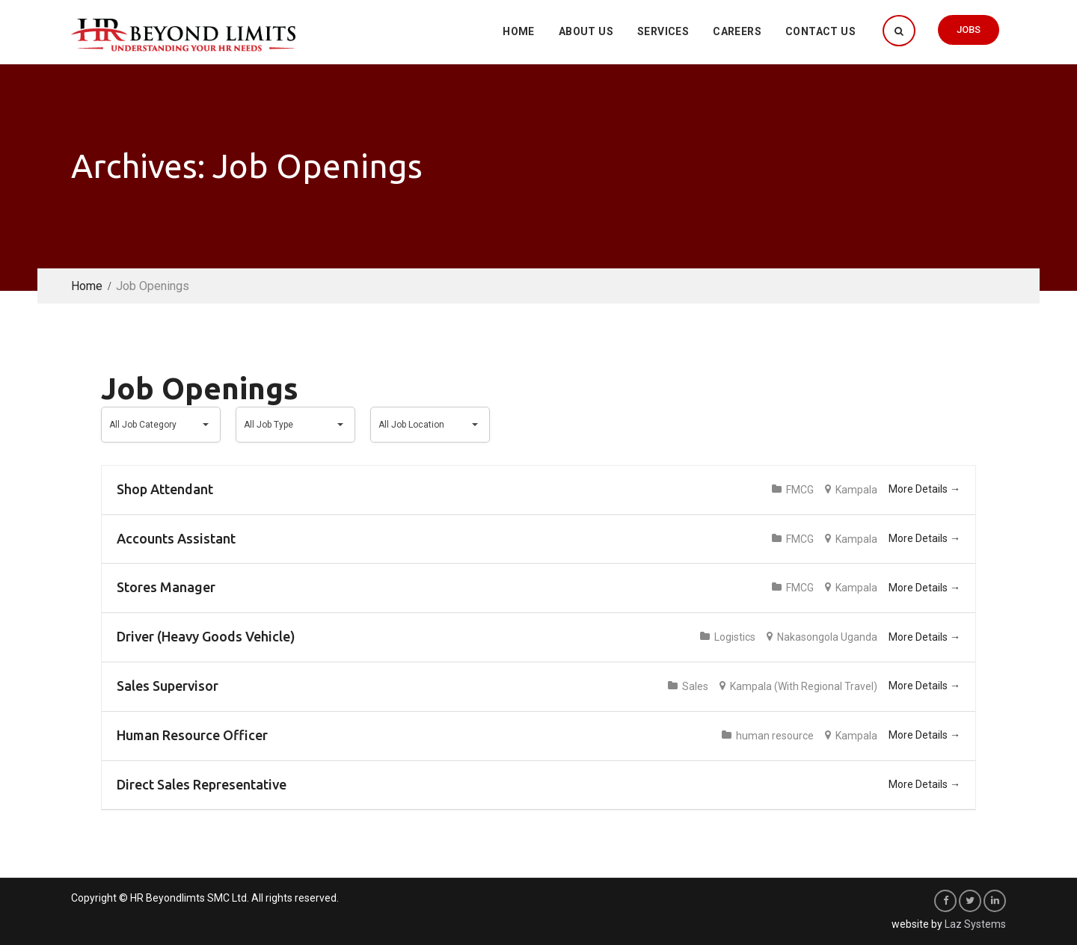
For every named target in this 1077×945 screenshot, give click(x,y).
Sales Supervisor (167, 685)
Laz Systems (975, 924)
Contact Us (820, 31)
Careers (737, 31)
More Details (924, 489)
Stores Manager (166, 586)
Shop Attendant (165, 488)
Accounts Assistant (176, 538)
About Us (586, 31)
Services (663, 31)
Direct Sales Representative (201, 784)
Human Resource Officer (192, 734)
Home (519, 31)
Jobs (969, 29)
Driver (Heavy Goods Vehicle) (206, 636)
